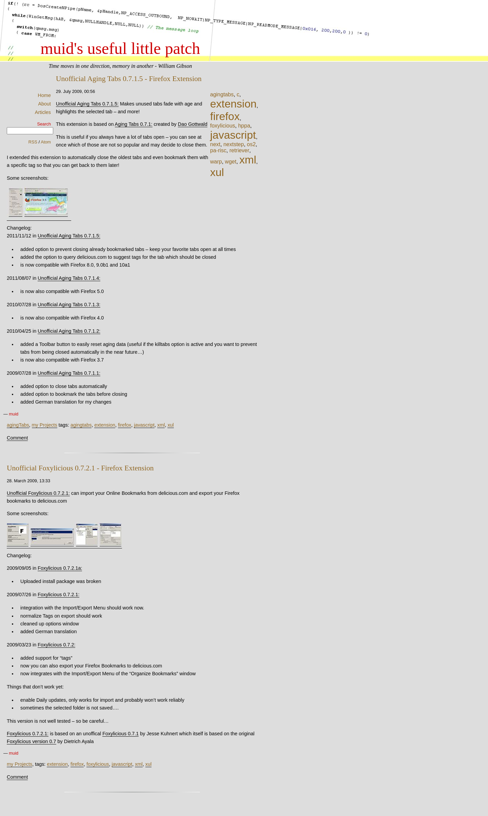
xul (217, 172)
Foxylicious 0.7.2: (56, 644)
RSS (32, 141)
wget (231, 161)
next (215, 144)
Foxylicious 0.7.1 (120, 733)
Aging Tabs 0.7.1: (133, 124)
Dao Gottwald (192, 124)
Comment (17, 438)
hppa (244, 126)
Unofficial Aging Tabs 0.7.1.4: (69, 278)
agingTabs (18, 425)
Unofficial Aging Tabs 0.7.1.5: (87, 103)
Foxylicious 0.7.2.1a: (60, 568)
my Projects (44, 425)
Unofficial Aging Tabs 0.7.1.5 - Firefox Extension (129, 79)
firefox (225, 116)
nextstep (233, 144)
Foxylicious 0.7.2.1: (58, 594)
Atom (46, 141)
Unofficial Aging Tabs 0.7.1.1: (69, 373)
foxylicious (222, 126)
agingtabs (221, 94)
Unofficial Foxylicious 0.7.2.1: (38, 493)
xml (247, 160)
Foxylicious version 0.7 (31, 741)
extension (233, 104)
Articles (43, 112)
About (44, 103)
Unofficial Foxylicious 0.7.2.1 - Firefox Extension (80, 468)
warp (216, 161)
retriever (239, 150)
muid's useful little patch (120, 48)
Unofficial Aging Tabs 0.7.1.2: (69, 331)
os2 (251, 144)
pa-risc (218, 150)
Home (44, 95)
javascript (233, 135)
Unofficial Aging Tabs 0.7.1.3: (69, 304)
